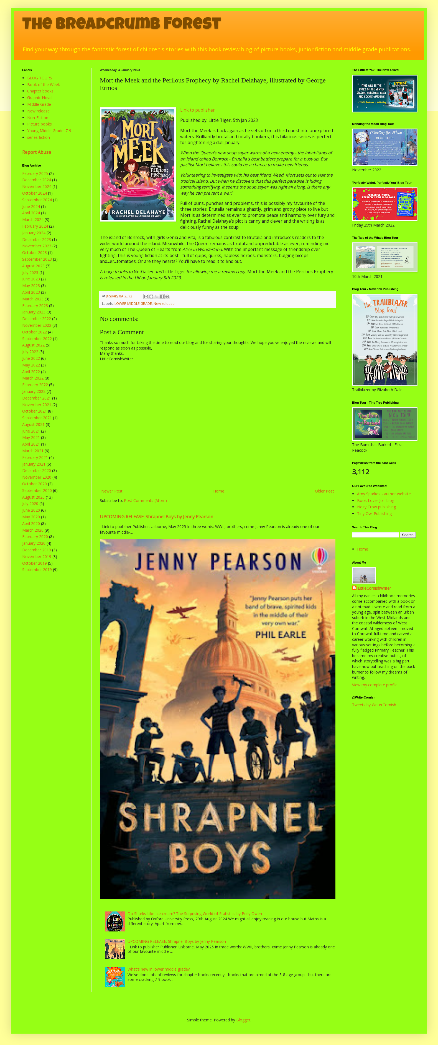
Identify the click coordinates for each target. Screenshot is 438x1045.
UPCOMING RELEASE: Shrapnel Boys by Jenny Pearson (156, 517)
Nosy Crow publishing (376, 506)
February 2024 (35, 226)
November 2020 (36, 477)
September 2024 (37, 199)
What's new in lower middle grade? (159, 969)
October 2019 (34, 563)
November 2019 (36, 556)
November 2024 (36, 186)
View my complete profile (375, 684)
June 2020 (31, 510)
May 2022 (31, 365)
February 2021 (35, 457)
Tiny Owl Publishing (374, 513)
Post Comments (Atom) (145, 500)
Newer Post (112, 491)
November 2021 (36, 404)
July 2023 (30, 272)
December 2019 (36, 549)
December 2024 (36, 179)
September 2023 (37, 259)
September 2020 (37, 490)
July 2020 (30, 503)
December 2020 (36, 470)
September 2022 (37, 338)
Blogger (243, 1020)
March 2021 (33, 450)
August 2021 (33, 424)
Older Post (324, 491)
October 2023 (34, 252)
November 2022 (36, 325)
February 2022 (35, 384)
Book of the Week (43, 84)
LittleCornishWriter (374, 588)
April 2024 (31, 212)
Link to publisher (197, 110)
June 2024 (31, 206)
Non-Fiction (37, 117)
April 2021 (31, 444)
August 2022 (33, 345)
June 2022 (31, 358)
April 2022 (31, 371)
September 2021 (37, 417)
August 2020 (33, 497)
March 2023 (33, 299)
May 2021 (31, 437)
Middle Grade (39, 104)
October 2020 (34, 483)
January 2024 (33, 232)
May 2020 (31, 516)
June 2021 (31, 431)
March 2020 (33, 530)
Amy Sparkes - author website (384, 493)
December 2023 (36, 239)
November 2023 (36, 245)
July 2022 (30, 351)
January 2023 (33, 312)
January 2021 (33, 464)
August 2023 (33, 265)
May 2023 (31, 285)
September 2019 (37, 569)
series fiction (38, 137)
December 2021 (36, 398)
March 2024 (33, 219)
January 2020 (33, 543)
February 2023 (35, 305)
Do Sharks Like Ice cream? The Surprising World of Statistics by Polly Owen (195, 913)
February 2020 (35, 536)
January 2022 (33, 391)
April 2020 (31, 523)
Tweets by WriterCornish (374, 704)
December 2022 (36, 318)
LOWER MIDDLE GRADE (133, 303)
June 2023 (31, 279)
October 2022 (34, 332)
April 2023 (31, 292)
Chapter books (40, 91)
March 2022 (33, 378)
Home (218, 491)
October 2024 (34, 193)
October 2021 (34, 411)
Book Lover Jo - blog (375, 500)
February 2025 (35, 173)
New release (164, 303)
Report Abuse (36, 152)
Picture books (39, 124)
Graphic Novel (39, 97)
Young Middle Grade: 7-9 (49, 130)
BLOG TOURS (39, 78)
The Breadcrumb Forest (121, 25)
